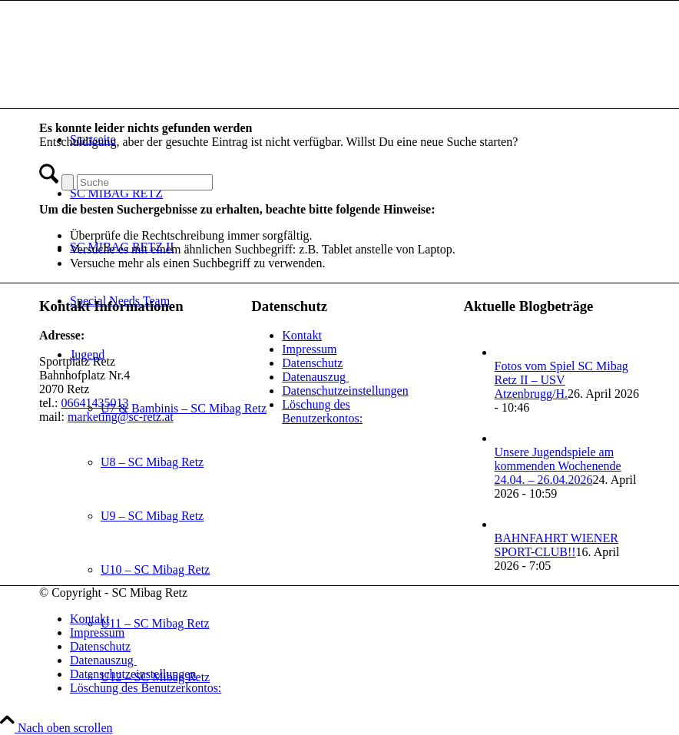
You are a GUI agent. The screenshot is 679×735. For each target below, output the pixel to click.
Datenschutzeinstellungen (345, 390)
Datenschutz (312, 362)
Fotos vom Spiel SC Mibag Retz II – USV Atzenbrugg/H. (561, 379)
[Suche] (145, 182)
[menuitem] (355, 619)
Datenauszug (315, 376)
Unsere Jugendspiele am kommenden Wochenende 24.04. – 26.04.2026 (558, 465)
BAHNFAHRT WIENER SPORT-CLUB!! (556, 544)
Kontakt (302, 335)
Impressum (309, 349)
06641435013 (94, 402)
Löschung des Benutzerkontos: (322, 411)
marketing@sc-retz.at (121, 416)
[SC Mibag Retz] (154, 73)
